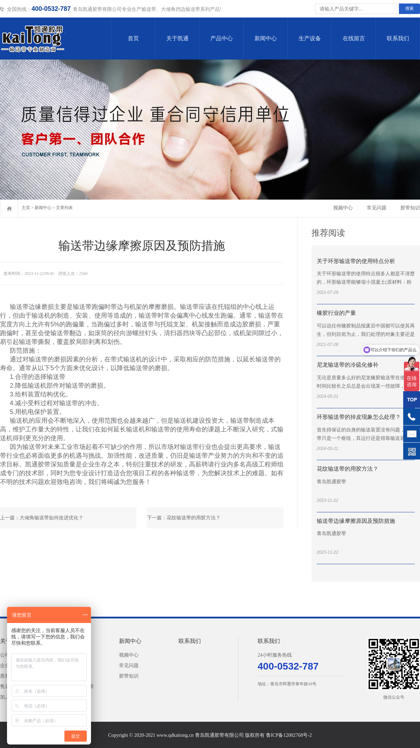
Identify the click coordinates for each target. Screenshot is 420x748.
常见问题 (376, 207)
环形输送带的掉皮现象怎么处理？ (359, 417)
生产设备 (310, 38)
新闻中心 (265, 38)
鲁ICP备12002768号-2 (289, 735)
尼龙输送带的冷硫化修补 (347, 365)
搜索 (409, 8)
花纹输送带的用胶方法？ (193, 517)
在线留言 (354, 38)
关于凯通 (177, 38)
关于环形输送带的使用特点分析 (356, 261)
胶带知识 (410, 207)
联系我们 (398, 38)
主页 (26, 207)
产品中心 (221, 38)
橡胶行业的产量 (336, 313)
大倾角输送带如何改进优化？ (51, 517)
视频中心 (343, 207)
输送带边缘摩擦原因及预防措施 (356, 521)
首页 (133, 38)
